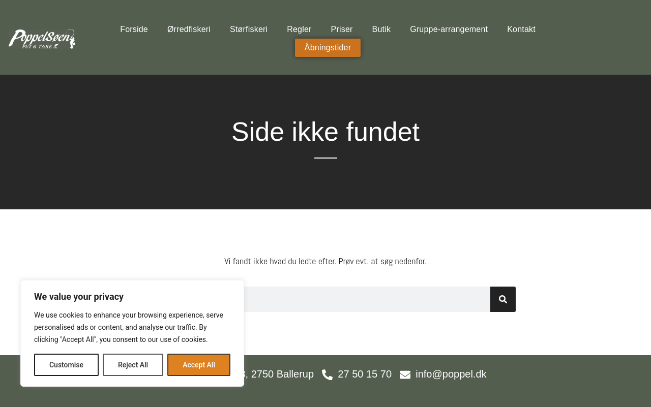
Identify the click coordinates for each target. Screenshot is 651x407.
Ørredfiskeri (189, 29)
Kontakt (521, 29)
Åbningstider (328, 47)
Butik (381, 29)
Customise (66, 365)
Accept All (199, 365)
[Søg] (503, 299)
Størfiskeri (249, 29)
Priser (342, 29)
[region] (132, 333)
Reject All (133, 365)
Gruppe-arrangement (449, 29)
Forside (134, 29)
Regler (299, 29)
